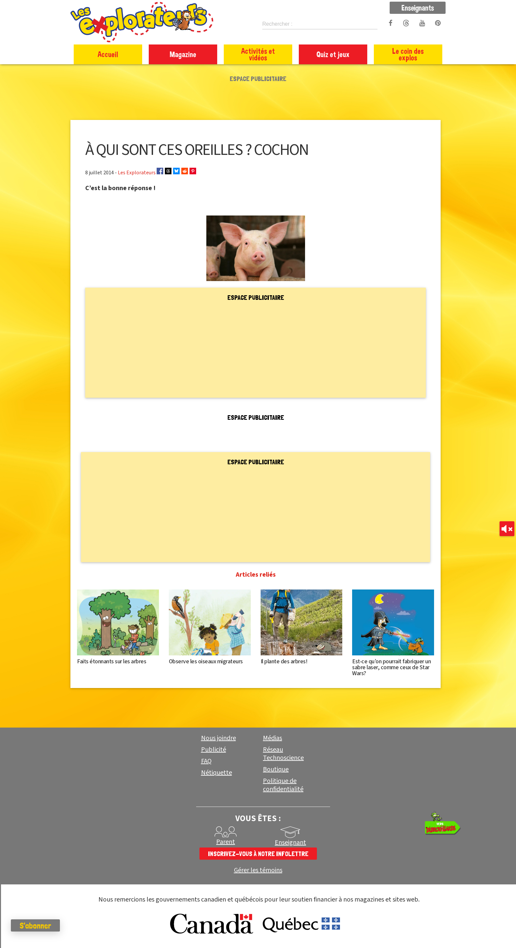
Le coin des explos (408, 54)
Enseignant (290, 842)
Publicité (213, 749)
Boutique (276, 769)
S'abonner (41, 926)
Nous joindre (218, 738)
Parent (225, 842)
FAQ (206, 761)
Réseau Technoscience (283, 753)
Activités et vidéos (258, 54)
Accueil (108, 54)
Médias (272, 738)
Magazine (183, 54)
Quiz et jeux (333, 54)
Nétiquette (216, 772)
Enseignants (417, 8)
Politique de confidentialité (283, 785)
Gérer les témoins (258, 870)
